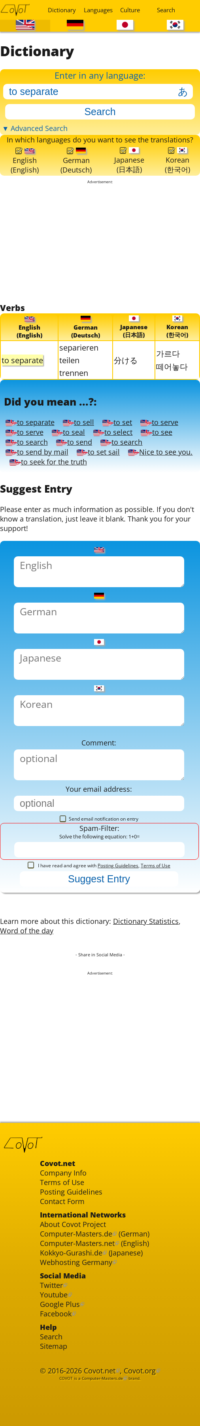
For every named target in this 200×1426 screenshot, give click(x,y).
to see (156, 432)
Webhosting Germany (76, 1262)
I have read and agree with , (99, 865)
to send (74, 442)
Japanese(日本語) (129, 160)
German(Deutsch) (76, 161)
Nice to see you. (160, 452)
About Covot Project (73, 1224)
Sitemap (53, 1346)
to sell (78, 422)
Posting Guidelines (118, 865)
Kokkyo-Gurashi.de (71, 1253)
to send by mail (37, 452)
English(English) (25, 161)
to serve (159, 422)
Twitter (51, 1285)
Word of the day (26, 931)
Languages (97, 10)
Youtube (54, 1295)
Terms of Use (155, 865)
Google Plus (60, 1304)
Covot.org (140, 1371)
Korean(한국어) (177, 160)
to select (112, 432)
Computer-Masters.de (76, 1234)
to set (117, 422)
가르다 (168, 353)
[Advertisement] (100, 243)
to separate (30, 422)
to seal (68, 432)
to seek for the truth (48, 462)
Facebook (56, 1314)
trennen (73, 372)
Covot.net (99, 1371)
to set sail (98, 452)
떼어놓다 (172, 366)
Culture (130, 10)
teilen (69, 360)
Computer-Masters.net (77, 1243)
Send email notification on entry (99, 819)
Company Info (63, 1173)
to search (26, 442)
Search (166, 10)
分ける (126, 360)
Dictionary (61, 10)
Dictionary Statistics (146, 921)
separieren (78, 347)
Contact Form (62, 1201)
